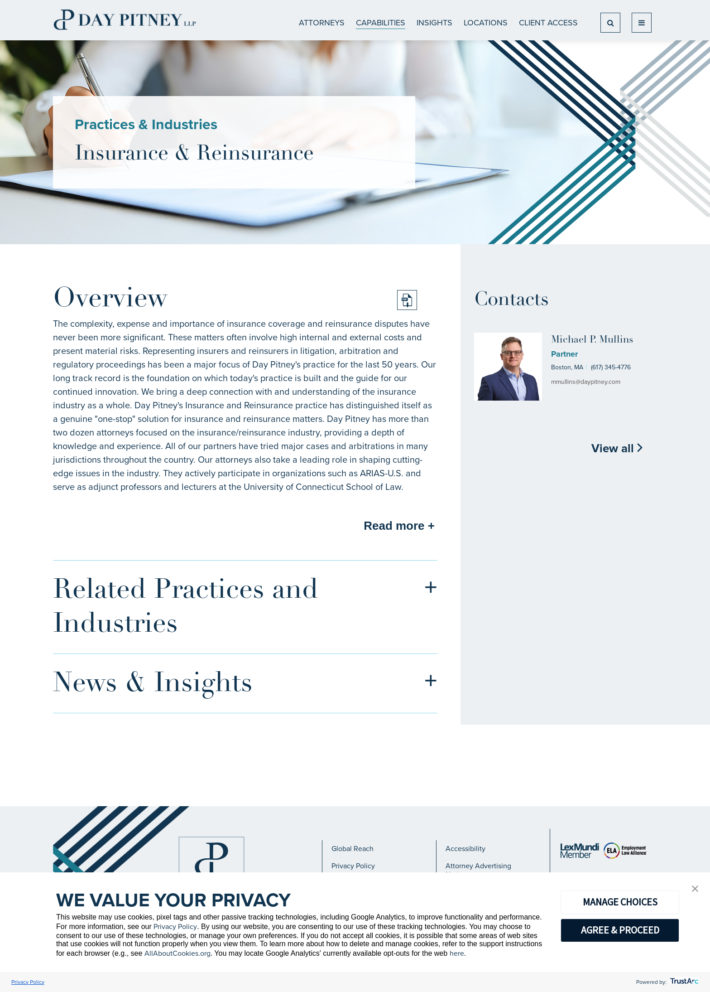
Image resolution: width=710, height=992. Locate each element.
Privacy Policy (353, 866)
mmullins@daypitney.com (585, 382)
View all (617, 448)
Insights (434, 23)
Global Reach (352, 848)
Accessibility (465, 848)
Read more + (399, 525)
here (457, 953)
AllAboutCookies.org (177, 953)
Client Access (548, 23)
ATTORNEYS (322, 23)
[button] (695, 889)
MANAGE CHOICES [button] (620, 901)
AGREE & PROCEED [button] (620, 930)
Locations (486, 23)
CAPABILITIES (380, 23)
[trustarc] (683, 982)
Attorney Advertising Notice (478, 870)
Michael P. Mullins (592, 340)
